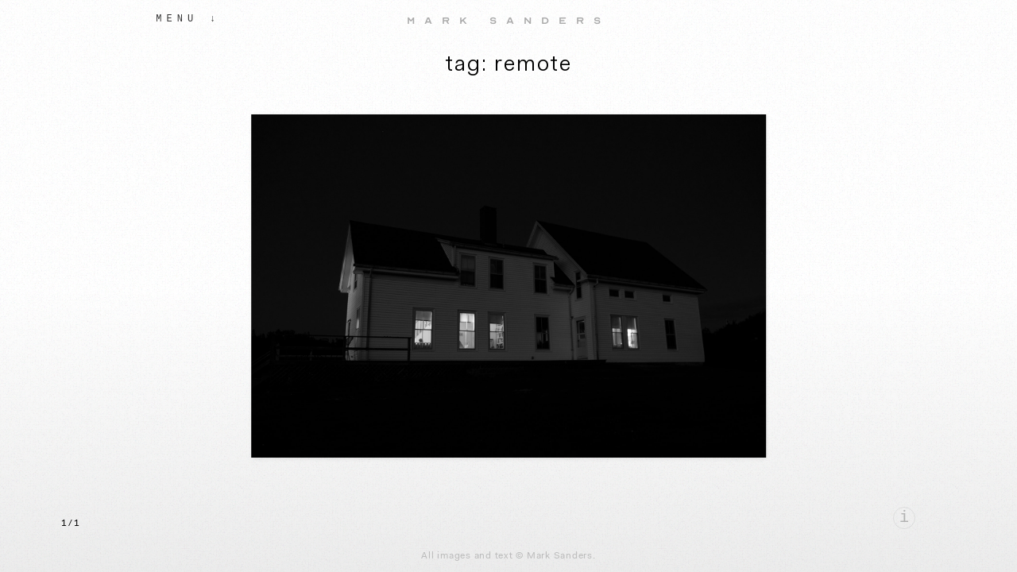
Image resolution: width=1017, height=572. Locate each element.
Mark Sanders (508, 20)
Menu (177, 19)
